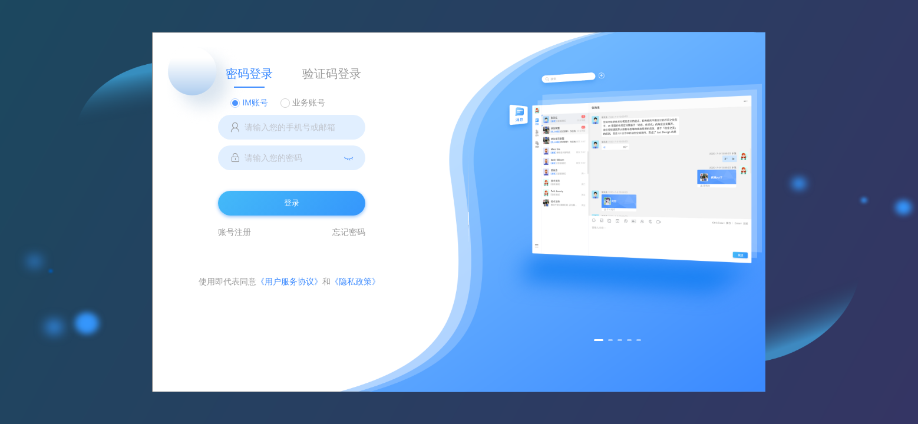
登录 (291, 202)
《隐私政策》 (355, 281)
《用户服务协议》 (289, 281)
